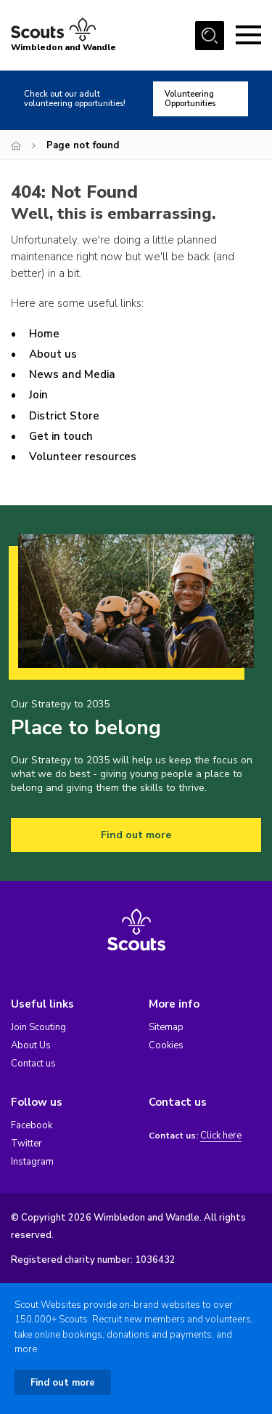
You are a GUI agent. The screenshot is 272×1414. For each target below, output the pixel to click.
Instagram (32, 1161)
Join (38, 394)
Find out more (136, 835)
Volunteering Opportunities (190, 99)
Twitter (26, 1143)
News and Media (72, 374)
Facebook (31, 1125)
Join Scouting (38, 1027)
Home (44, 333)
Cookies (166, 1045)
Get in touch (61, 436)
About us (53, 354)
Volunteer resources (82, 456)
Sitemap (166, 1027)
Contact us (33, 1063)
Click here (221, 1136)
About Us (31, 1045)
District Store (64, 416)
